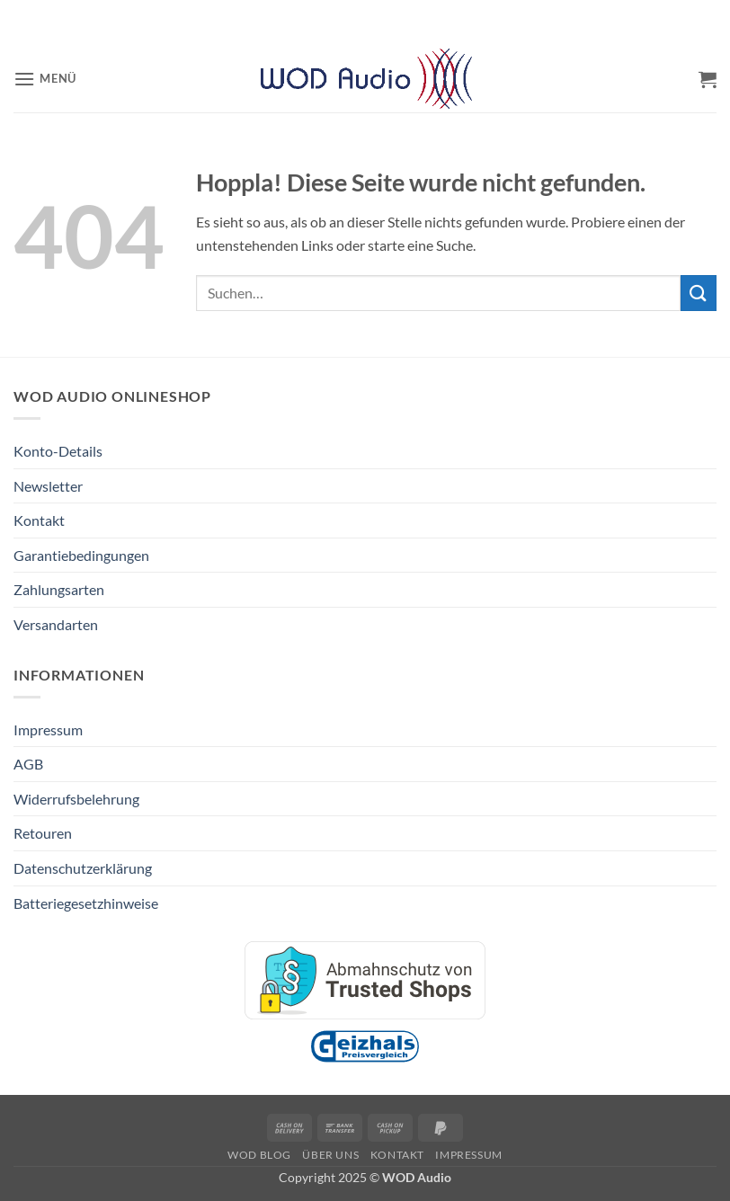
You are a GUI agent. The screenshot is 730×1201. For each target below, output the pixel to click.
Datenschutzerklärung (82, 867)
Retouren (42, 832)
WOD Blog (259, 1154)
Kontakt (39, 520)
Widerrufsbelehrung (76, 798)
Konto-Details (57, 450)
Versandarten (55, 624)
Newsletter (48, 485)
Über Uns (330, 1154)
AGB (28, 763)
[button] (44, 79)
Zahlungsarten (58, 589)
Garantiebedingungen (81, 555)
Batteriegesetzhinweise (85, 903)
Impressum (48, 729)
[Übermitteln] (699, 292)
